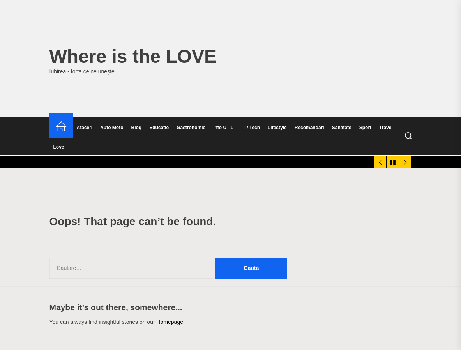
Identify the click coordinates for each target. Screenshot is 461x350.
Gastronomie (191, 127)
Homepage (169, 322)
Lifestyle (277, 127)
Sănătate (341, 127)
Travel (386, 127)
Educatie (159, 127)
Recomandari (309, 127)
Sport (365, 127)
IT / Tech (250, 127)
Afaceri (85, 127)
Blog (136, 127)
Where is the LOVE (133, 56)
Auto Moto (111, 127)
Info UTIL (223, 127)
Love (58, 147)
